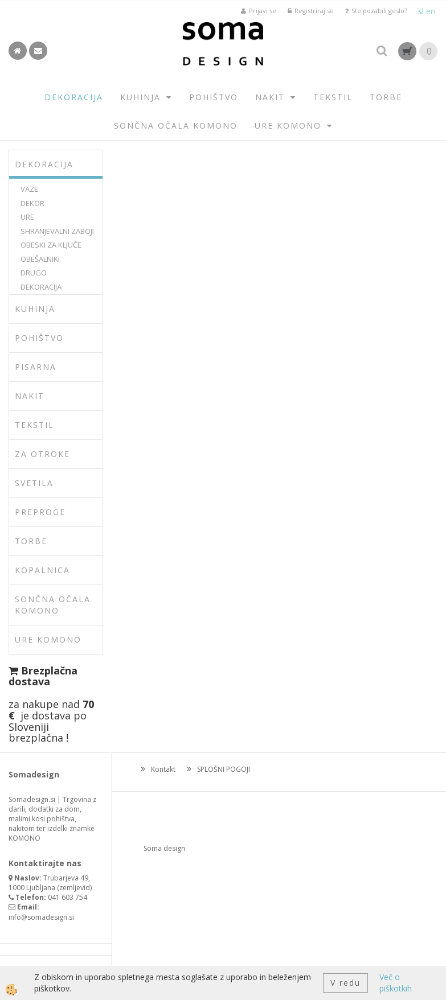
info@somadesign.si (41, 917)
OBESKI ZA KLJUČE (51, 245)
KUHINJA (140, 97)
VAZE (29, 189)
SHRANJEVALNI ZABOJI (57, 231)
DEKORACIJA (73, 97)
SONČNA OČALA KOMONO (176, 125)
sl (421, 11)
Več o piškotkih (395, 983)
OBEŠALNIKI (40, 259)
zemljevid (74, 887)
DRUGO (34, 273)
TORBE (386, 97)
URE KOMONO (288, 125)
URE (27, 217)
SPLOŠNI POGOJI (223, 769)
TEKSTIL (333, 97)
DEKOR (32, 203)
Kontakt (163, 769)
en (430, 11)
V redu (345, 982)
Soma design (164, 848)
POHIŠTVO (213, 97)
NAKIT (270, 97)
